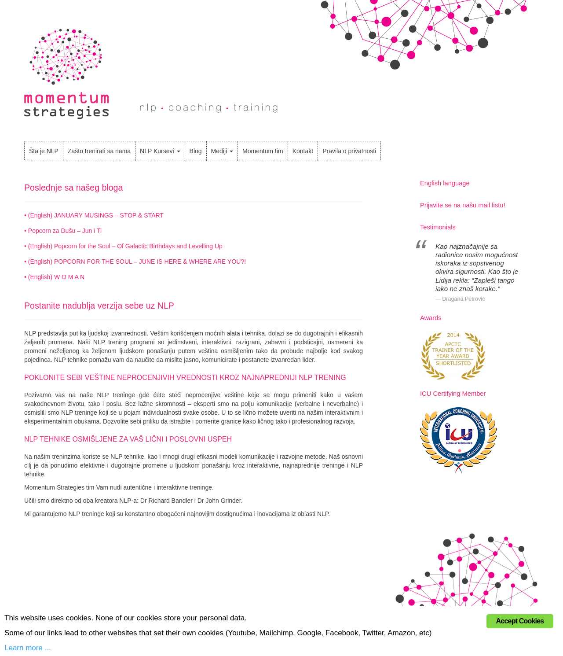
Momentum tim (262, 151)
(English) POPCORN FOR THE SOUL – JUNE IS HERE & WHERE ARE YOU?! (137, 261)
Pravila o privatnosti (349, 151)
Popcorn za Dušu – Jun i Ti (65, 230)
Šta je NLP (43, 151)
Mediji (222, 151)
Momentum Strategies (66, 74)
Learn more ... (27, 648)
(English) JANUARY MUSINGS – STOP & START (96, 215)
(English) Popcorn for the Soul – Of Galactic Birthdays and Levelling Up (125, 246)
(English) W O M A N (56, 276)
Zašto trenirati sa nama (99, 151)
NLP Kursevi (160, 151)
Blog (196, 151)
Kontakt (302, 151)
